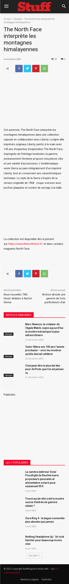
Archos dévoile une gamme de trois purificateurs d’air (53, 298)
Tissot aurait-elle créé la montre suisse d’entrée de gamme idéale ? (44, 502)
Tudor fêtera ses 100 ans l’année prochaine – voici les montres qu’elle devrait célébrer (44, 350)
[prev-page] (6, 384)
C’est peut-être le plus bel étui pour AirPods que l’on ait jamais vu (44, 369)
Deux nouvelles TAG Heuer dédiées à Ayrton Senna (18, 298)
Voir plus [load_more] (34, 555)
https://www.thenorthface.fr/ (25, 244)
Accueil (7, 19)
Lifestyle (17, 19)
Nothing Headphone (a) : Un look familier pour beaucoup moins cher (44, 540)
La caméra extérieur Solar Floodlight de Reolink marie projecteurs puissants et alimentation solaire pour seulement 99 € (42, 479)
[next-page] (12, 384)
